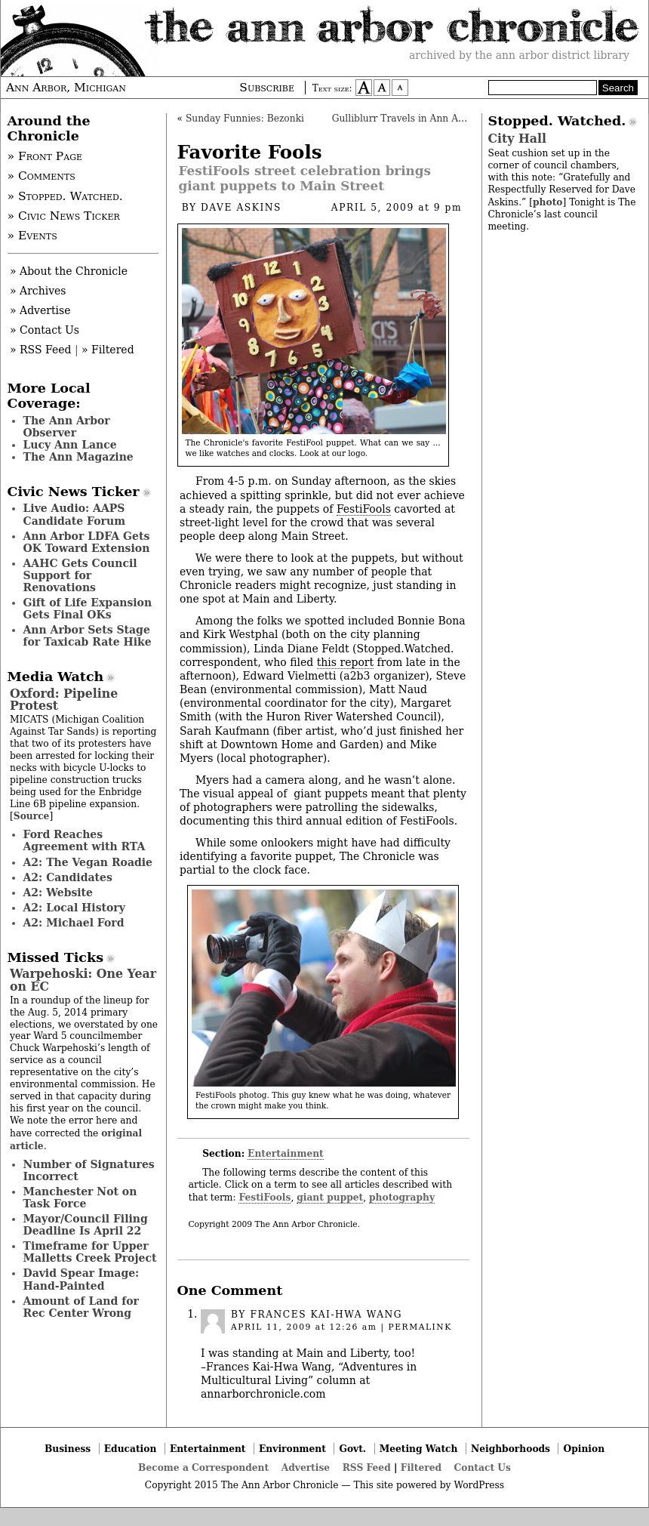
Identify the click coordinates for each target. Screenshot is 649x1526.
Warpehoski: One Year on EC (83, 979)
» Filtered (108, 350)
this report (345, 662)
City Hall (517, 138)
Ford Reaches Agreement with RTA (84, 840)
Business (68, 1448)
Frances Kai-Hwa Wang (326, 1314)
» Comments (41, 176)
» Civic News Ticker (64, 216)
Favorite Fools (249, 152)
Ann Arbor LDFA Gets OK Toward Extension (86, 542)
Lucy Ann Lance (70, 445)
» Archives (38, 291)
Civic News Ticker (74, 491)
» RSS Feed (40, 350)
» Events (32, 235)
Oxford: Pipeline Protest (64, 699)
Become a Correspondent (203, 1467)
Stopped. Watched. (557, 120)
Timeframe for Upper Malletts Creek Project (90, 1252)
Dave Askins (241, 207)
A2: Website (58, 892)
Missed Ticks (56, 957)
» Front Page (45, 156)
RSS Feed (367, 1467)
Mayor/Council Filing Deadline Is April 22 (85, 1225)
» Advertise (40, 310)
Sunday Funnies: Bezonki (245, 118)
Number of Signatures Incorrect (89, 1170)
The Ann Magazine (78, 457)
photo (547, 202)
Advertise (305, 1467)
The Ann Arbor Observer (66, 427)
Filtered (421, 1467)
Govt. (352, 1448)
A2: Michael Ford (74, 923)
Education (130, 1448)
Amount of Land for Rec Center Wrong (81, 1307)
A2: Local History (74, 908)
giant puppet (330, 1197)
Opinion (584, 1448)
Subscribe (266, 87)
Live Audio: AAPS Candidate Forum (74, 514)
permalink (419, 1327)
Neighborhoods (510, 1448)
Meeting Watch (419, 1448)
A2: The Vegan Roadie (87, 862)
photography (402, 1197)
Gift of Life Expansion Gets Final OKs (87, 609)
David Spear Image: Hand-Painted (81, 1279)
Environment (292, 1448)
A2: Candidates (67, 877)
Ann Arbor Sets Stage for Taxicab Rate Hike (87, 636)
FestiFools (364, 509)
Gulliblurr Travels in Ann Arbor (405, 118)
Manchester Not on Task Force (80, 1197)
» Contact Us (44, 330)
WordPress (479, 1485)
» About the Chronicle (69, 271)
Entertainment (286, 1153)
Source (32, 816)
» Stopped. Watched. (65, 196)
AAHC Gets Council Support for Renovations (80, 575)
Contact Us (482, 1467)
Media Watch (56, 676)
